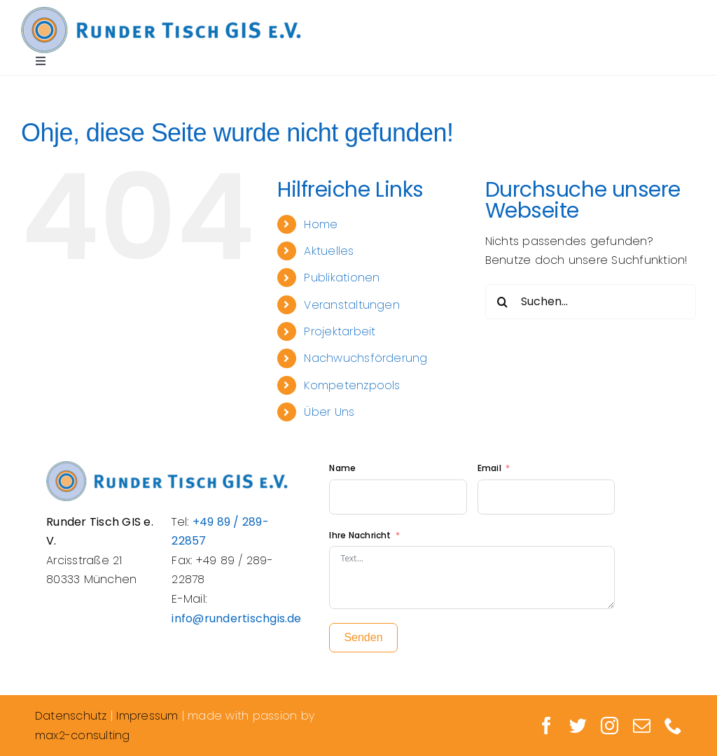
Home (320, 224)
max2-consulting (82, 735)
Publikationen (342, 278)
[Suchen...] (590, 301)
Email (490, 468)
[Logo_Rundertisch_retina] (161, 12)
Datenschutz (71, 716)
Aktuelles (329, 251)
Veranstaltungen (352, 305)
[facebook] (546, 725)
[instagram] (609, 725)
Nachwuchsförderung (365, 358)
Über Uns (329, 412)
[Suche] (502, 301)
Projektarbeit (339, 331)
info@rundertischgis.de (236, 618)
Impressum (147, 716)
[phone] (673, 725)
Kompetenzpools (352, 385)
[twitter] (578, 725)
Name (342, 468)
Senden (363, 637)
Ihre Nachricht (360, 535)
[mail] (641, 725)
